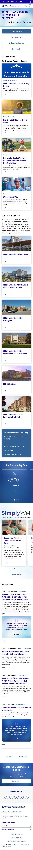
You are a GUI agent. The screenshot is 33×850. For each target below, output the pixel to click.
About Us (4, 826)
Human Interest (23, 591)
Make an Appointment (16, 43)
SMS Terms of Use (16, 838)
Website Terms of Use (16, 834)
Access (16, 37)
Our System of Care (8, 829)
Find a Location (16, 49)
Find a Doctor (20, 31)
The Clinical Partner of (15, 817)
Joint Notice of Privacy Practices (16, 841)
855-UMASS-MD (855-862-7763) (12, 2)
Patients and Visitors (8, 822)
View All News (9, 757)
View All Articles (16, 574)
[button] (30, 822)
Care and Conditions (10, 546)
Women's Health (9, 548)
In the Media (27, 648)
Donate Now (19, 781)
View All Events (23, 757)
